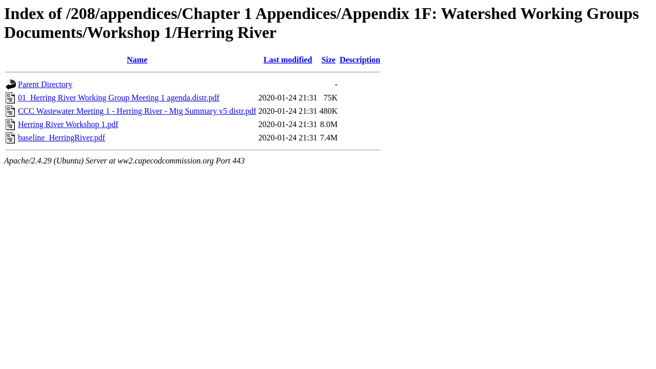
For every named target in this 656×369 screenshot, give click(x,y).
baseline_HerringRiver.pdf (61, 137)
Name (137, 59)
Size (328, 59)
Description (360, 59)
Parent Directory (45, 84)
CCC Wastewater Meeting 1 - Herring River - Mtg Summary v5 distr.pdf (137, 111)
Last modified (287, 59)
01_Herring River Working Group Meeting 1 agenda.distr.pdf (118, 97)
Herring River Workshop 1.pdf (68, 124)
